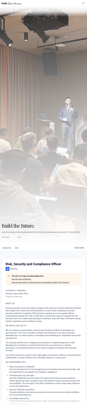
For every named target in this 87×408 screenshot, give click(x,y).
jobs (16, 248)
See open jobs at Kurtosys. (21, 279)
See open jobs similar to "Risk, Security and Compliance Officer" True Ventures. (40, 282)
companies (6, 248)
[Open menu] (83, 3)
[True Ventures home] (11, 3)
